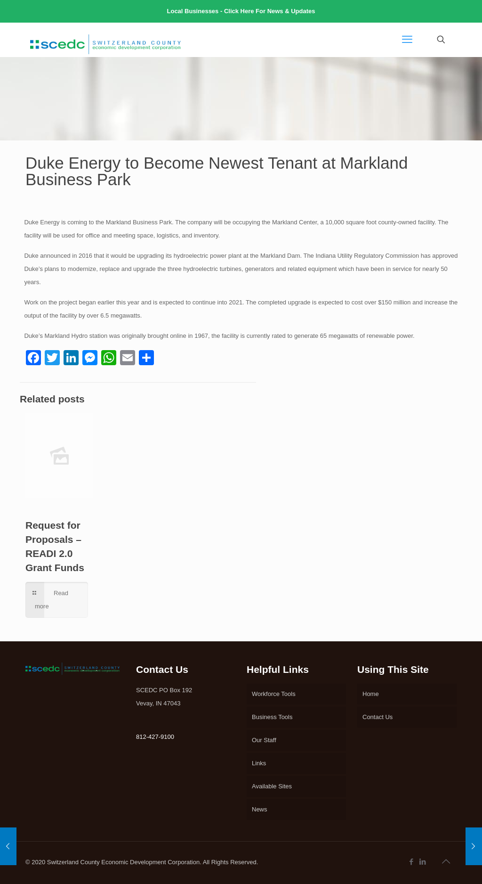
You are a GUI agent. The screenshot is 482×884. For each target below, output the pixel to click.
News (259, 809)
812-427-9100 (155, 736)
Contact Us (377, 716)
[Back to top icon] (447, 861)
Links (259, 763)
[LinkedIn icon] (423, 862)
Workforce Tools (274, 693)
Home (370, 693)
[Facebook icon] (412, 862)
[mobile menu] (408, 40)
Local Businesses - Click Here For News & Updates (241, 11)
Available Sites (272, 786)
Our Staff (264, 740)
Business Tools (272, 716)
